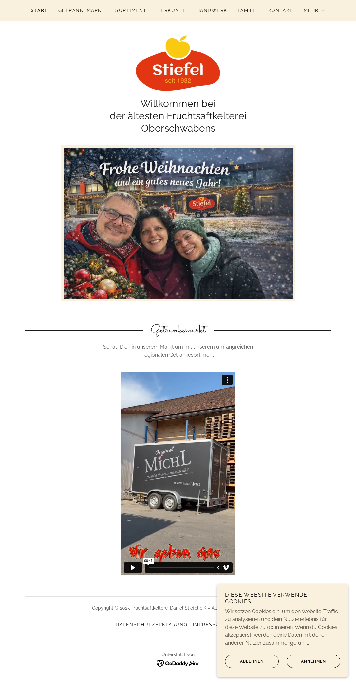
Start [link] (39, 10)
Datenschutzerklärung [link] (152, 624)
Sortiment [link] (130, 10)
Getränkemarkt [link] (81, 10)
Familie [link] (248, 10)
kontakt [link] (280, 10)
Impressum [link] (208, 624)
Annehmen (306, 661)
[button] (314, 10)
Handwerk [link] (212, 10)
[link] (178, 63)
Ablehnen (244, 661)
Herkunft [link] (171, 10)
